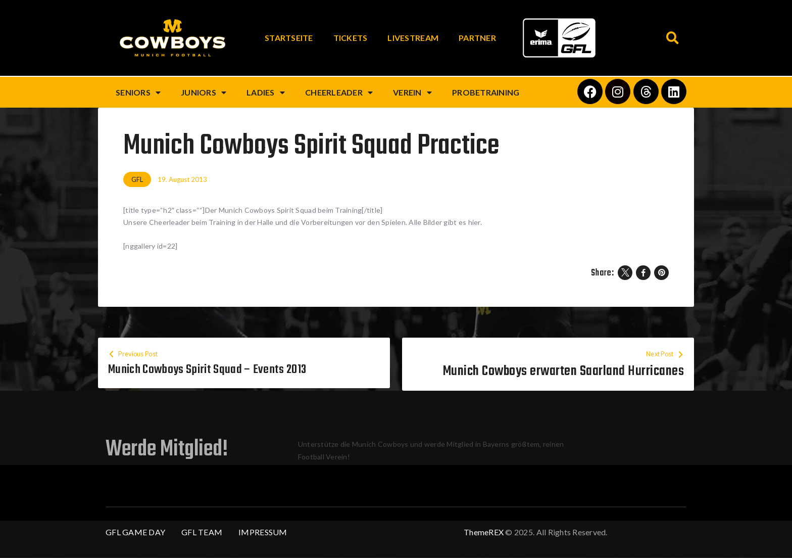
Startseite (289, 37)
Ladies (265, 92)
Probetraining (485, 92)
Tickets (350, 37)
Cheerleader (339, 92)
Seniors (138, 92)
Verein (412, 92)
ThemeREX (484, 532)
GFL (137, 179)
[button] (672, 38)
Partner (477, 37)
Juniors (203, 92)
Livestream (412, 37)
